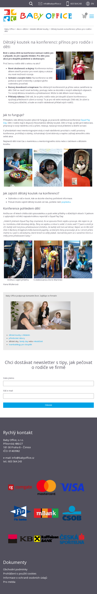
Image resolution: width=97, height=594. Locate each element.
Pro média (9, 582)
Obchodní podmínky (15, 569)
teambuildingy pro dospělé (20, 344)
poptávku (66, 202)
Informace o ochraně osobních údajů (25, 577)
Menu (91, 16)
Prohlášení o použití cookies (19, 573)
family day (23, 341)
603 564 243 (76, 3)
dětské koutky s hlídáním (19, 335)
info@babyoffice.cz (52, 3)
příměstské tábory (17, 338)
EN (92, 3)
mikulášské (38, 341)
